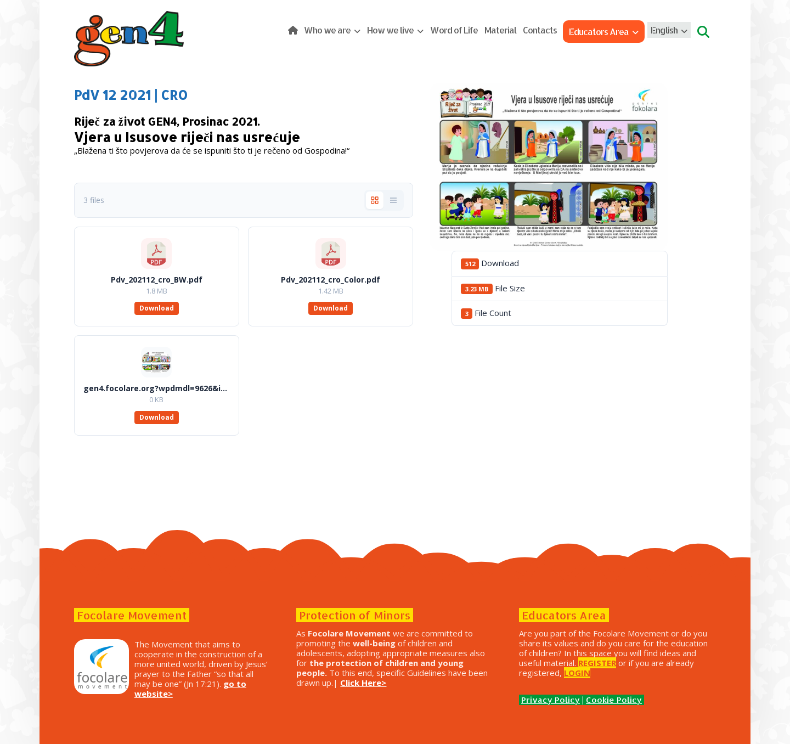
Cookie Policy (614, 700)
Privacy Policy (550, 700)
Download (156, 308)
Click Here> (363, 682)
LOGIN (577, 672)
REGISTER (597, 662)
